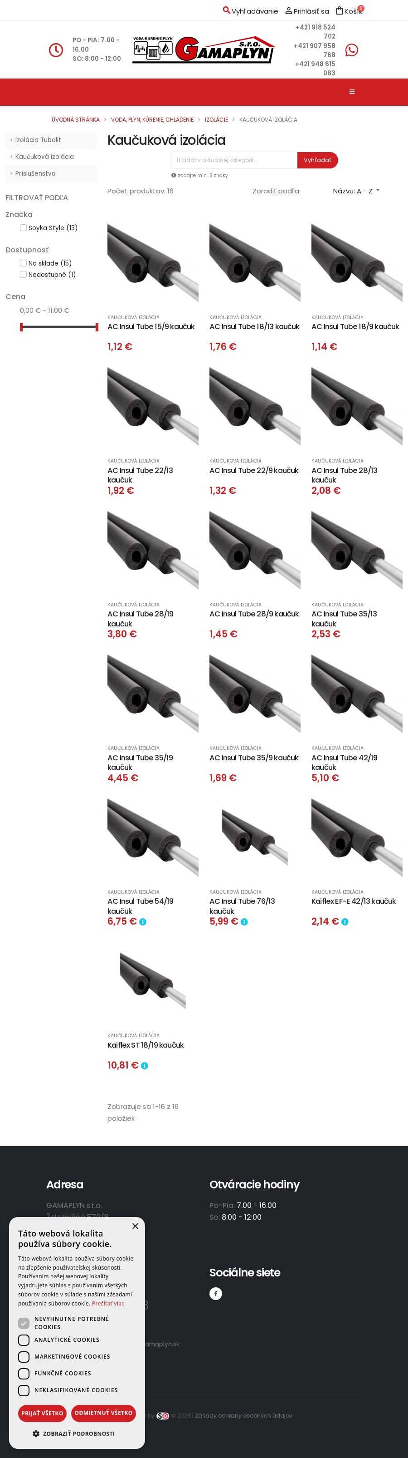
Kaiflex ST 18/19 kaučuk (145, 1045)
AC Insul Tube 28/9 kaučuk (254, 614)
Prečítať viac (108, 1303)
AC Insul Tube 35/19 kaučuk (140, 763)
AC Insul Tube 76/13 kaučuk (242, 906)
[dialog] (77, 1333)
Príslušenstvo (35, 173)
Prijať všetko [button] (42, 1413)
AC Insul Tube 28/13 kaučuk (344, 475)
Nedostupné (52, 275)
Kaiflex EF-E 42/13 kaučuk (353, 901)
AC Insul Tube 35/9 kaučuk (253, 758)
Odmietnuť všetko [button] (103, 1413)
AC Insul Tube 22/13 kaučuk (140, 475)
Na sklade (50, 263)
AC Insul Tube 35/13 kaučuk (344, 619)
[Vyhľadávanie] (234, 160)
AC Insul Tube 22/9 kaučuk (253, 470)
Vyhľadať (317, 160)
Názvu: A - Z (357, 191)
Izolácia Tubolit (38, 140)
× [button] (134, 1226)
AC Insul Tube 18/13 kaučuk (254, 326)
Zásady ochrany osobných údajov (243, 1415)
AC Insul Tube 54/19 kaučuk (140, 906)
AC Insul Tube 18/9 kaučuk (355, 326)
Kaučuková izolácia (44, 157)
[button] (77, 1434)
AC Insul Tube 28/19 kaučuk (140, 619)
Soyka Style (53, 228)
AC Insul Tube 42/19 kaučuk (344, 763)
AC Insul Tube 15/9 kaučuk (150, 326)
